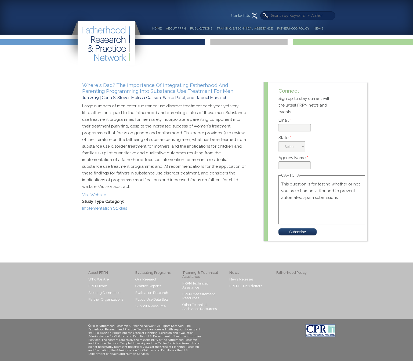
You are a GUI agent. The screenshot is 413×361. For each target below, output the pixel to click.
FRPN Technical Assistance (195, 285)
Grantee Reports (148, 286)
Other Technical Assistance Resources (199, 307)
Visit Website (94, 194)
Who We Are (98, 279)
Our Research (146, 279)
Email (284, 120)
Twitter (255, 16)
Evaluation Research (151, 293)
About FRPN (176, 28)
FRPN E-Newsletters (245, 286)
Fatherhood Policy (293, 28)
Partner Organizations (105, 299)
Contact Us (240, 15)
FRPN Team (97, 286)
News (318, 28)
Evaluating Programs (153, 273)
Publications (201, 28)
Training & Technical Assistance (245, 28)
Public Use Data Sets (151, 299)
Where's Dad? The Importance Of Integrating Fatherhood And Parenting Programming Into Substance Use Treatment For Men (157, 88)
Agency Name (293, 157)
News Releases (241, 279)
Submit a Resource (150, 306)
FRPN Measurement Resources (198, 296)
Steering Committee (104, 293)
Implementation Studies (104, 208)
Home (157, 28)
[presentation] (322, 211)
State (284, 137)
